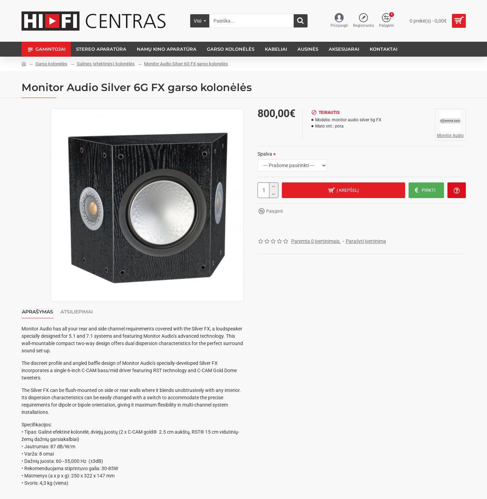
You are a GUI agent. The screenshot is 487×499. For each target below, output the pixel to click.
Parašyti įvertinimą (366, 241)
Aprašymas (37, 312)
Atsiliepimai (76, 312)
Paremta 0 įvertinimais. (316, 241)
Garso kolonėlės (51, 63)
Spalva (265, 154)
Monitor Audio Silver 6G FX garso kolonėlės (186, 63)
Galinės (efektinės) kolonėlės (106, 63)
